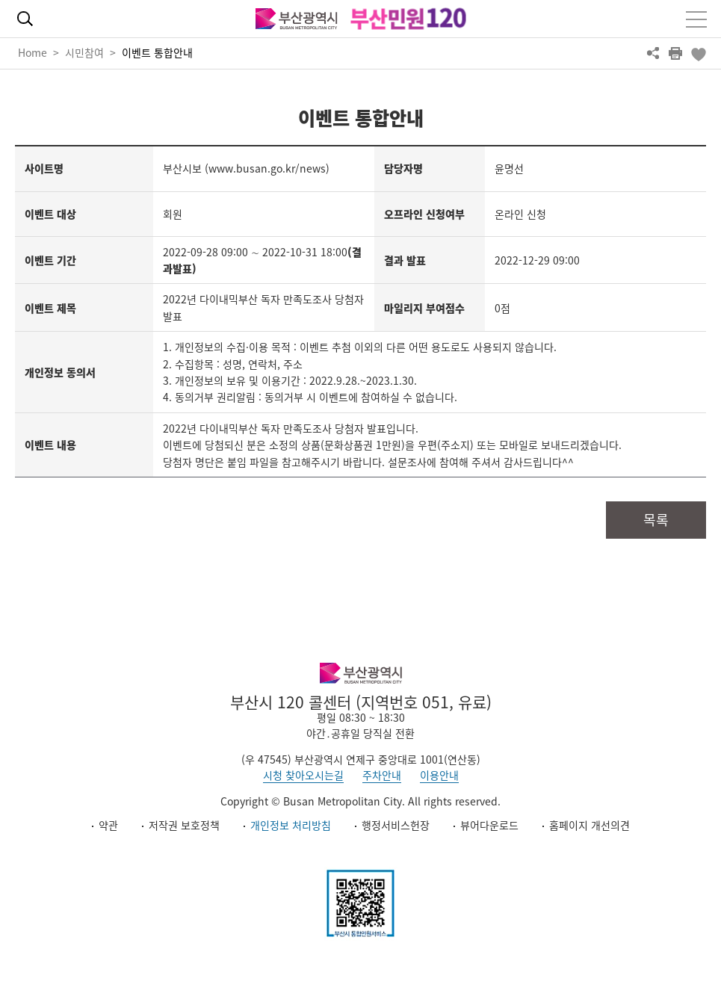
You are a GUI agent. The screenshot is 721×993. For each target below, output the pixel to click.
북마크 (698, 53)
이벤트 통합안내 (157, 52)
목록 (656, 520)
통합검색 (25, 19)
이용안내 (439, 774)
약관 (108, 824)
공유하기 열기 (653, 53)
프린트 (675, 53)
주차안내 (381, 774)
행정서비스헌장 (396, 824)
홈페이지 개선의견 (589, 824)
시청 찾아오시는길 (303, 774)
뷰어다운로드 (489, 824)
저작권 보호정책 (184, 824)
